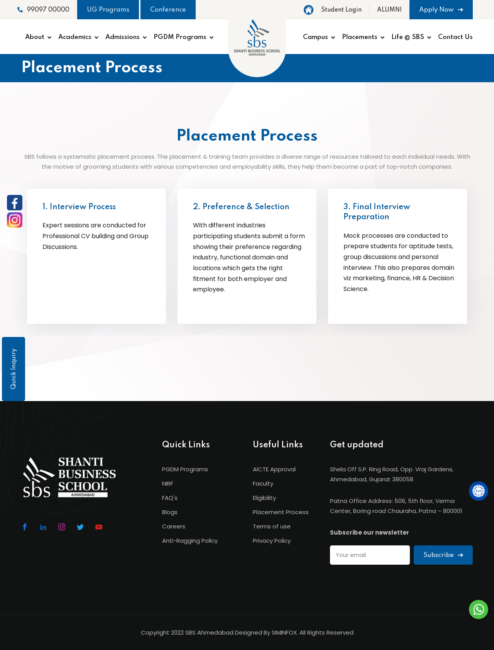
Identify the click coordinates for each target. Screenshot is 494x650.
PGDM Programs (180, 37)
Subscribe (443, 555)
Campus (315, 37)
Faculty (263, 483)
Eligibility (264, 498)
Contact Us (455, 37)
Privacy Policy (272, 541)
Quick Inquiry (13, 369)
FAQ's (170, 498)
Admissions (122, 37)
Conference (168, 10)
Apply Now (441, 10)
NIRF (167, 483)
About (34, 37)
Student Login (341, 10)
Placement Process (281, 512)
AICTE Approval (274, 469)
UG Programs (108, 10)
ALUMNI (389, 10)
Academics (74, 37)
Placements (359, 37)
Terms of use (272, 526)
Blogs (170, 512)
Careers (173, 526)
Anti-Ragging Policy (190, 541)
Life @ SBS (407, 37)
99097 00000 (43, 10)
